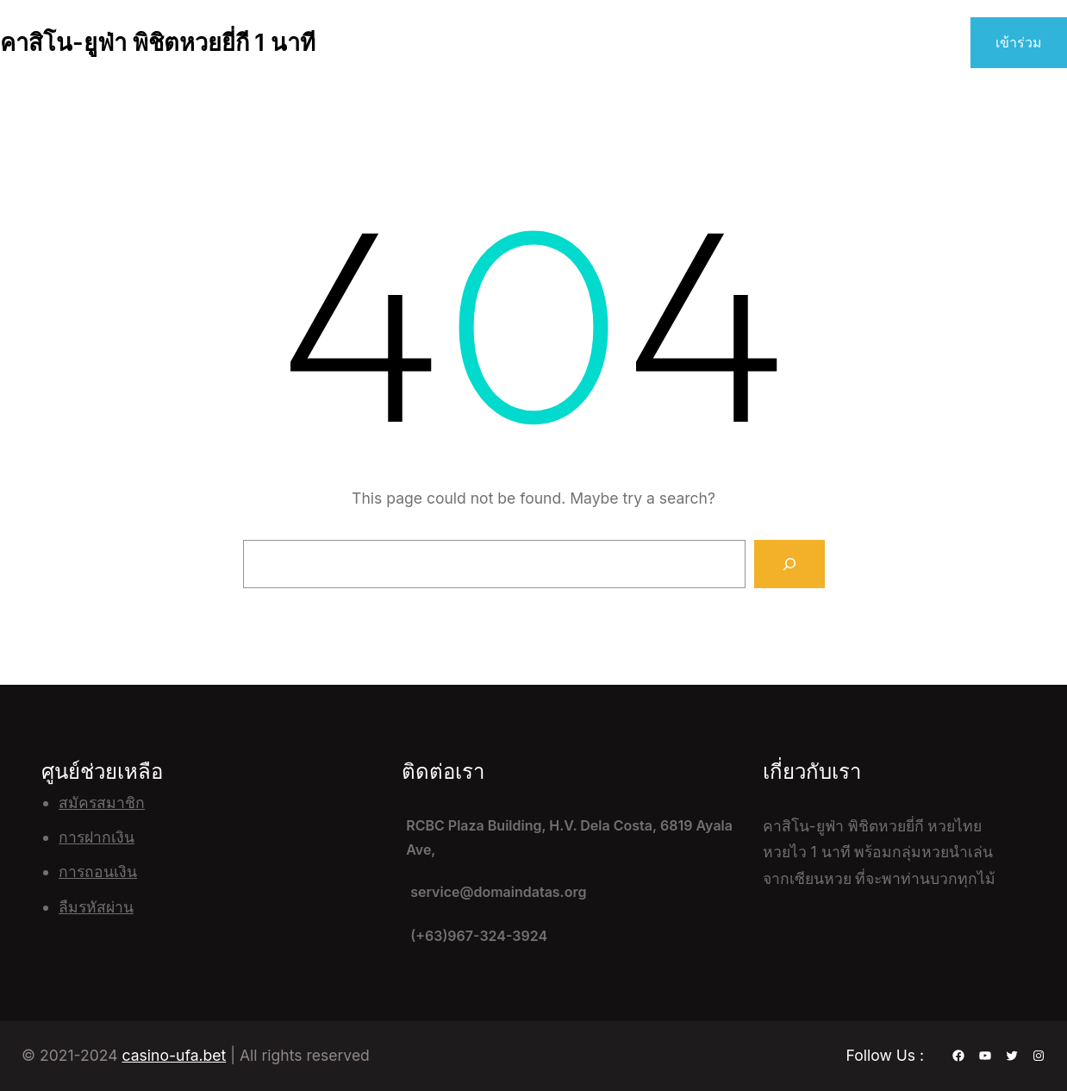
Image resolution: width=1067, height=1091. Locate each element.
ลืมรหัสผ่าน (96, 907)
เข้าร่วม (1018, 42)
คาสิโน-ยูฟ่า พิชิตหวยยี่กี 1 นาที (157, 42)
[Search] (789, 564)
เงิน (122, 837)
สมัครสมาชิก (102, 802)
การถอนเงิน (98, 871)
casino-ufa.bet (174, 1055)
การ (71, 837)
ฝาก (97, 837)
